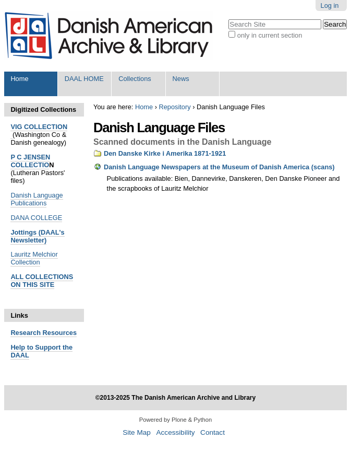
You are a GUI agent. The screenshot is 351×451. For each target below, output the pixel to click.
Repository (174, 107)
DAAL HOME (84, 79)
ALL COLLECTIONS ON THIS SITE (41, 280)
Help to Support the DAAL (41, 351)
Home (19, 79)
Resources (59, 333)
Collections (134, 79)
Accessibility (175, 432)
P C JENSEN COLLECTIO (30, 161)
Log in (330, 5)
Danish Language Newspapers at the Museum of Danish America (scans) (219, 167)
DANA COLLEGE (36, 218)
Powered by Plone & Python (175, 420)
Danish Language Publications (36, 199)
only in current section (269, 35)
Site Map (137, 432)
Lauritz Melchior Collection (33, 258)
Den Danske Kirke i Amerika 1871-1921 (165, 153)
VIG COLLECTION (38, 127)
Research (25, 333)
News (181, 79)
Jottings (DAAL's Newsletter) (37, 236)
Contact (212, 432)
